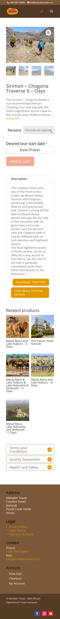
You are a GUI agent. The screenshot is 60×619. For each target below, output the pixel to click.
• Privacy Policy (16, 527)
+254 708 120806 (17, 551)
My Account (17, 583)
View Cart (15, 574)
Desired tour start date (25, 143)
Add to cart (20, 161)
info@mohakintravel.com (23, 559)
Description (19, 179)
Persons (14, 130)
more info (12, 118)
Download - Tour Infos (31, 282)
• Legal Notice (15, 530)
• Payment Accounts (20, 534)
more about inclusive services (28, 292)
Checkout (15, 578)
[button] (48, 32)
